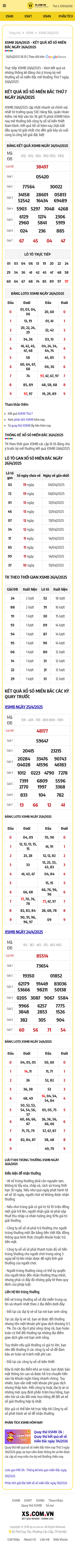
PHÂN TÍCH (66, 16)
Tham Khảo (55, 1500)
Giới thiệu (13, 1539)
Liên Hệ (44, 1539)
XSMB (9, 16)
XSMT (28, 16)
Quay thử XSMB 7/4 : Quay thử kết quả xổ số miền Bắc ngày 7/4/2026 (51, 1436)
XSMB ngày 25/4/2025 (24, 706)
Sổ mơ (50, 1505)
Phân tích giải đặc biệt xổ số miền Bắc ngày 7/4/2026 (36, 1483)
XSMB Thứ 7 (25, 414)
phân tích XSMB (23, 420)
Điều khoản (60, 1539)
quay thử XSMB (21, 425)
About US (30, 1539)
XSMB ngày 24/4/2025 (24, 931)
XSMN (47, 16)
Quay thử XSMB (31, 1505)
